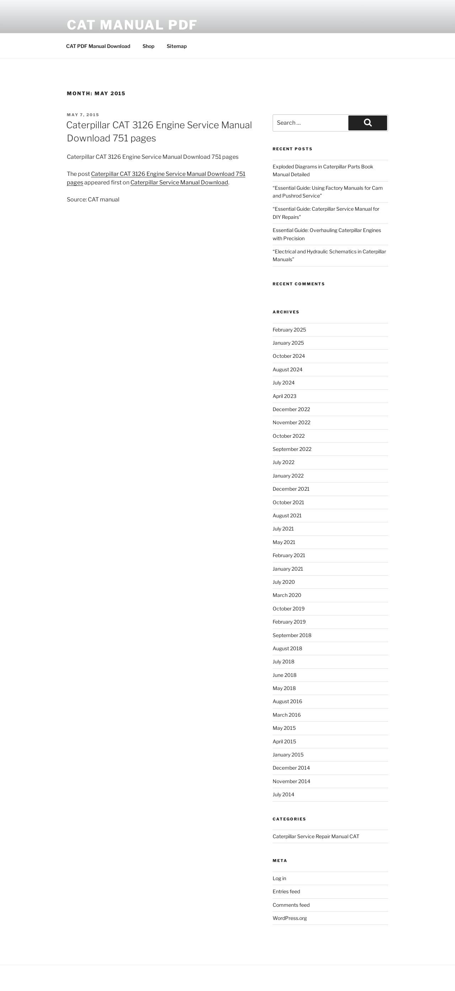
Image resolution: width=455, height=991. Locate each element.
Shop (148, 46)
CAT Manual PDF (132, 25)
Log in (279, 878)
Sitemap (177, 46)
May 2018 (284, 688)
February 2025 (289, 330)
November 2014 (291, 781)
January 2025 (288, 343)
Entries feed (286, 891)
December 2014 (291, 768)
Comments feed (291, 905)
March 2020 (287, 595)
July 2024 (284, 382)
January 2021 (288, 569)
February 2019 (289, 622)
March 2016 (287, 715)
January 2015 (288, 755)
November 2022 (291, 422)
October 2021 (288, 502)
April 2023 (284, 396)
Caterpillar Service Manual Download (179, 182)
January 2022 (288, 476)
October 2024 (289, 356)
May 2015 (284, 728)
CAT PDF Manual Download (98, 46)
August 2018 (287, 648)
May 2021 (284, 542)
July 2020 (284, 582)
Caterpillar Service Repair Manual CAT (316, 836)
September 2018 (292, 635)
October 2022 (289, 436)
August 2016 (287, 701)
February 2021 (289, 555)
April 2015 (284, 741)
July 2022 (283, 462)
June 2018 (284, 675)
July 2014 (283, 794)
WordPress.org (290, 918)
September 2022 (292, 449)
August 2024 (288, 369)
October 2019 (289, 608)
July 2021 (283, 529)
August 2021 (287, 515)
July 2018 (283, 661)
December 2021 (291, 489)
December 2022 (291, 409)
